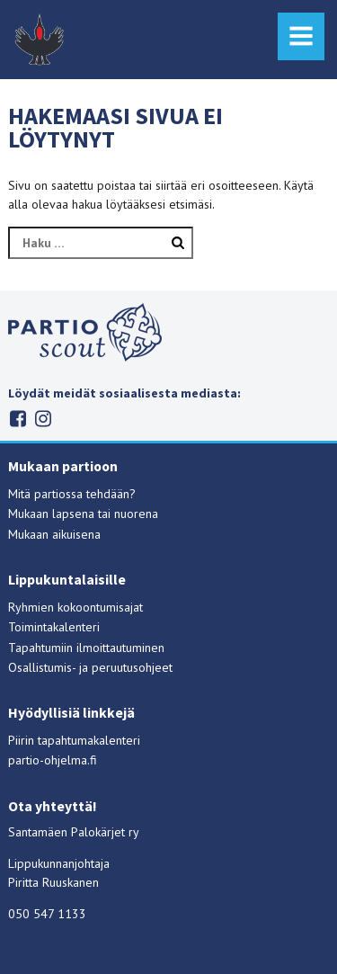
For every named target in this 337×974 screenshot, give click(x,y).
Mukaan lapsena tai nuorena (83, 513)
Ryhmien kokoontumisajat (75, 607)
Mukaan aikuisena (54, 534)
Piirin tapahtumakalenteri (74, 740)
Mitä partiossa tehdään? (72, 494)
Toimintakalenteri (54, 627)
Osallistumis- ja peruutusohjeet (90, 667)
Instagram (42, 418)
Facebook (17, 418)
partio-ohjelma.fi (52, 760)
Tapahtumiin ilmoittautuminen (86, 647)
